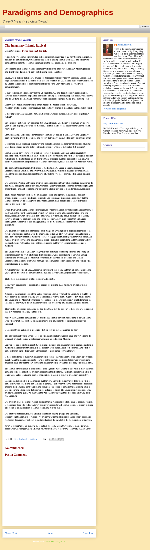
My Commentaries (113, 123)
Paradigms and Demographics (57, 12)
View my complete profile (114, 109)
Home (50, 533)
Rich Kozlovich (125, 45)
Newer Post (11, 533)
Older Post (88, 533)
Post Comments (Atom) (55, 542)
